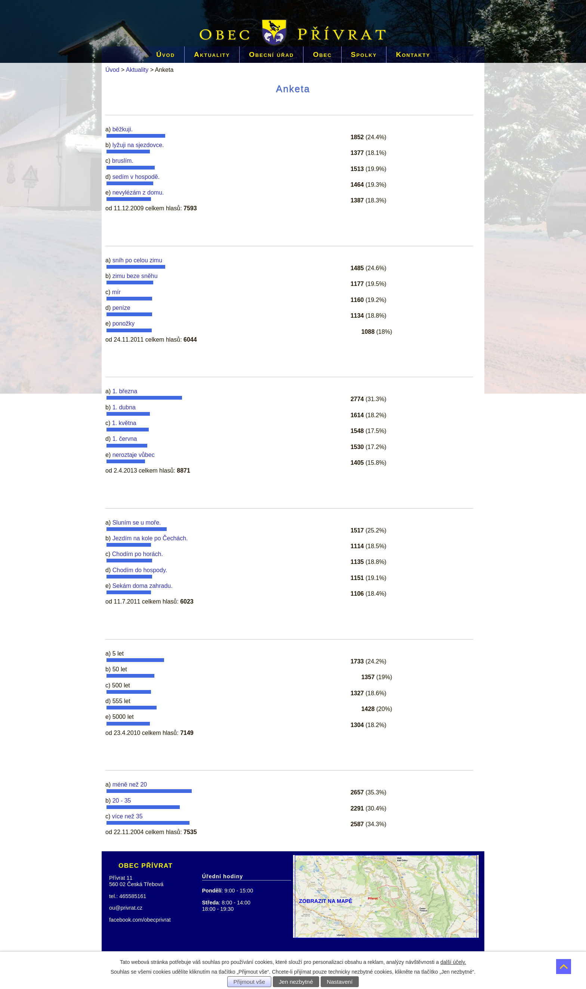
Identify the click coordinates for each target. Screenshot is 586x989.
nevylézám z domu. (138, 192)
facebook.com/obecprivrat (140, 920)
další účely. (453, 962)
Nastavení (339, 982)
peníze (121, 308)
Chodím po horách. (137, 554)
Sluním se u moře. (136, 522)
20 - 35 (121, 800)
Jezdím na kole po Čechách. (150, 538)
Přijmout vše (249, 982)
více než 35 (127, 816)
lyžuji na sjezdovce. (138, 145)
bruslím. (122, 161)
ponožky (123, 323)
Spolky (364, 54)
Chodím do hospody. (139, 570)
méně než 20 (129, 784)
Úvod (165, 54)
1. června (124, 439)
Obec (322, 54)
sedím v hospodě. (136, 177)
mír (116, 292)
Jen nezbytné (296, 982)
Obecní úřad (271, 54)
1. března (125, 391)
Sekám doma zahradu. (142, 586)
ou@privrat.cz (125, 908)
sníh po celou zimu (137, 260)
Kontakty (413, 54)
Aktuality (212, 54)
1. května (124, 423)
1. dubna (124, 407)
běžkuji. (122, 129)
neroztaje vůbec (133, 455)
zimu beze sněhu (135, 276)
